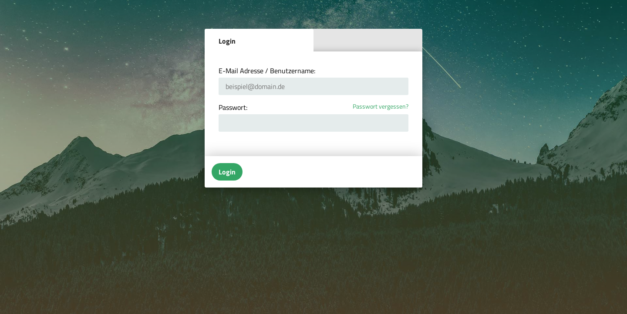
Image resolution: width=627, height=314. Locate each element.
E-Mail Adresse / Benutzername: (267, 70)
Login (227, 41)
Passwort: (233, 107)
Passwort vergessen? (380, 106)
